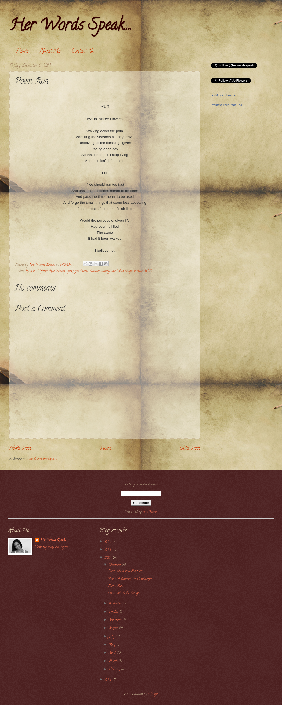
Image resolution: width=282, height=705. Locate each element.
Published (117, 271)
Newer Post (20, 448)
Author (30, 271)
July (112, 636)
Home (22, 51)
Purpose (130, 271)
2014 (108, 549)
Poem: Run (115, 586)
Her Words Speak (61, 271)
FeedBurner (150, 511)
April (113, 653)
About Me (49, 51)
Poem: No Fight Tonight (124, 593)
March (113, 661)
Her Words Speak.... (70, 26)
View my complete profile (51, 547)
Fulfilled (42, 271)
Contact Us (82, 51)
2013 (109, 558)
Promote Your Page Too (226, 104)
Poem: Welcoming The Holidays (130, 578)
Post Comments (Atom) (42, 459)
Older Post (190, 448)
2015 (108, 541)
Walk (148, 271)
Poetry (105, 271)
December (115, 565)
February (115, 669)
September (116, 620)
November (115, 603)
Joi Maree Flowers (87, 271)
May (112, 645)
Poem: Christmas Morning (125, 571)
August (114, 628)
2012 (108, 679)
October (114, 612)
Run (140, 271)
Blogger (153, 694)
